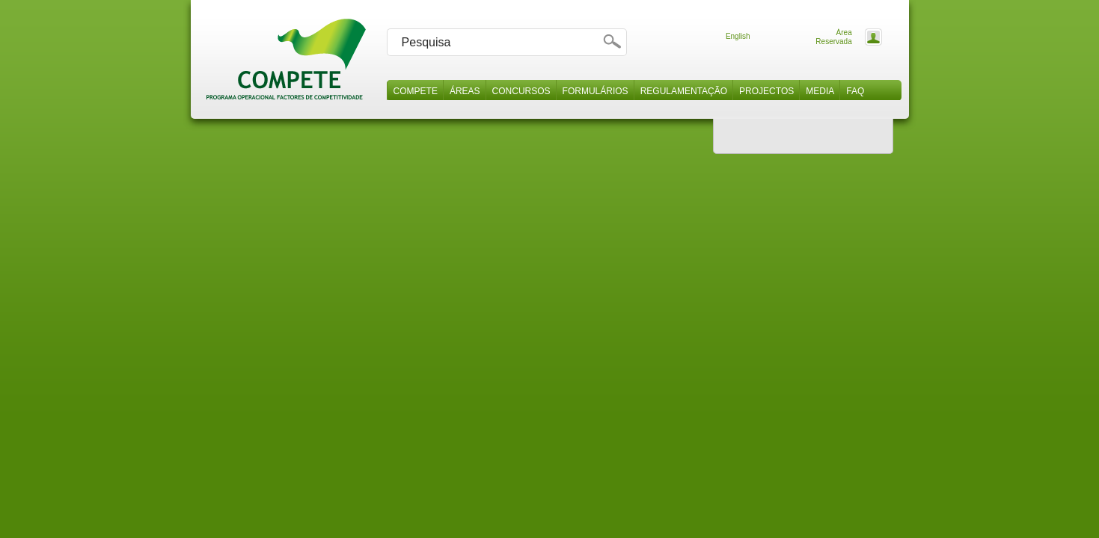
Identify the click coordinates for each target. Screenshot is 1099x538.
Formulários (595, 91)
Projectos (766, 91)
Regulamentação (683, 91)
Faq (855, 91)
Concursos (521, 91)
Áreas (465, 91)
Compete (416, 91)
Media (820, 91)
